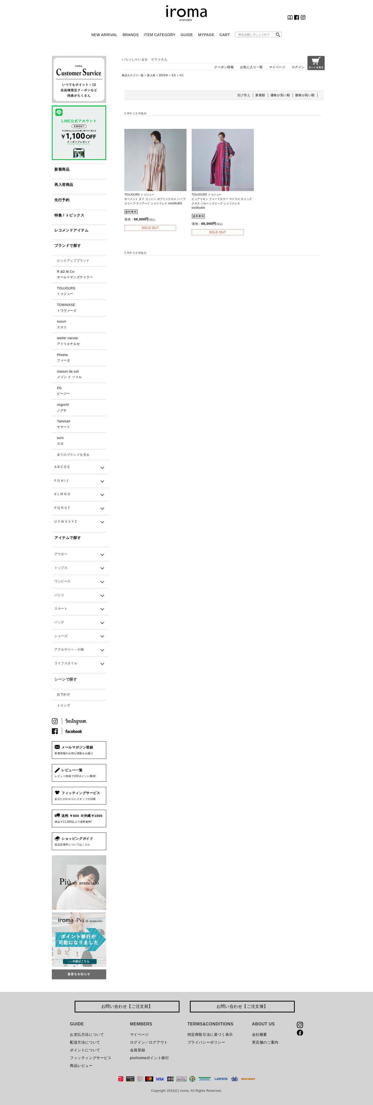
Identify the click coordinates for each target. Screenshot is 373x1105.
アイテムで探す (67, 538)
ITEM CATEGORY (159, 35)
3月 (174, 75)
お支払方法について (87, 1034)
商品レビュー (81, 1066)
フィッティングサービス (91, 1058)
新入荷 (151, 75)
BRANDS (131, 35)
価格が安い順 (280, 95)
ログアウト (158, 1042)
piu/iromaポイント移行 (149, 1058)
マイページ (277, 67)
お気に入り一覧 (251, 67)
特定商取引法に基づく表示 (210, 1034)
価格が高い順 (305, 95)
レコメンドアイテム (71, 230)
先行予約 (61, 200)
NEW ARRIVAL (104, 35)
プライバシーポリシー (206, 1042)
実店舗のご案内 (265, 1042)
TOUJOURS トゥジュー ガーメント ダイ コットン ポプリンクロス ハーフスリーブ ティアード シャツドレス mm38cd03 (154, 199)
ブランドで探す (67, 245)
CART (225, 35)
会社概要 (259, 1034)
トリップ (63, 705)
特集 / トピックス (69, 215)
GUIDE (187, 35)
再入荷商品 (63, 185)
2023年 (163, 75)
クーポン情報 (224, 67)
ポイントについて (85, 1050)
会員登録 (137, 1050)
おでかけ (63, 694)
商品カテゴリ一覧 (133, 75)
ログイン (298, 67)
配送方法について (85, 1042)
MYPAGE (206, 35)
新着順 (260, 95)
